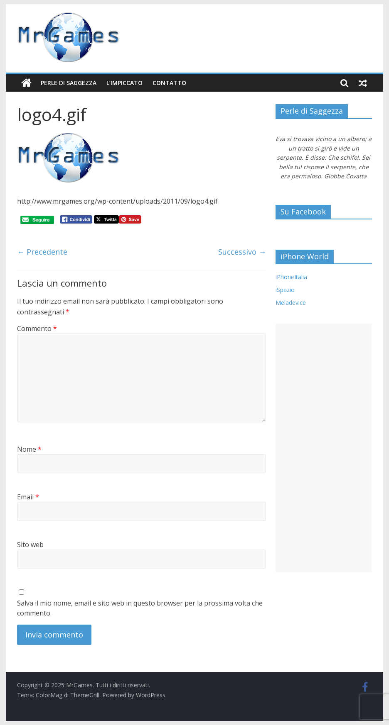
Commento (37, 328)
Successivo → (242, 252)
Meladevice (291, 303)
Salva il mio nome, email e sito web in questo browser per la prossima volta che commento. (140, 608)
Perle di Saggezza (68, 83)
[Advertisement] (324, 448)
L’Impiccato (124, 83)
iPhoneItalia (291, 277)
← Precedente (42, 252)
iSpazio (285, 290)
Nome (29, 449)
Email (28, 496)
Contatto (169, 83)
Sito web (30, 544)
